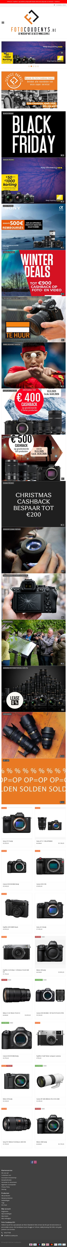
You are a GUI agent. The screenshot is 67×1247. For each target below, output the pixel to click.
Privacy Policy (5, 1187)
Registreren (4, 1211)
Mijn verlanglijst (6, 1218)
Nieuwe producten (6, 1198)
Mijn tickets (4, 1216)
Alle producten (5, 1196)
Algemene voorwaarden (8, 1185)
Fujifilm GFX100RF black (10, 927)
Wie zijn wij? (5, 1173)
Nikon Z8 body (41, 970)
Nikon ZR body (7, 1099)
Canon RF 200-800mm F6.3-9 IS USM (47, 1099)
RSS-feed (4, 1205)
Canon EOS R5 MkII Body (11, 1056)
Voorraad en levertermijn (8, 1178)
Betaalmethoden (6, 1180)
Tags (2, 1203)
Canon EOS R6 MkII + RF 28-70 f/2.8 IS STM (50, 1013)
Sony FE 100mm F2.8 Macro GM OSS (14, 1142)
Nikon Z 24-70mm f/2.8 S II (11, 1013)
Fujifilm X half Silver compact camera (48, 1056)
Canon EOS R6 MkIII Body (11, 884)
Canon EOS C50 (41, 884)
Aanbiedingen (5, 1200)
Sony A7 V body (8, 841)
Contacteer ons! (6, 1175)
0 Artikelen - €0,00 (60, 5)
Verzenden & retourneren (9, 1182)
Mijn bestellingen (6, 1214)
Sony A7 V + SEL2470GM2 (44, 841)
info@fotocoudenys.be (11, 1235)
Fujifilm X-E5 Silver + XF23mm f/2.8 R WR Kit (16, 971)
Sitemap (3, 1189)
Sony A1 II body (41, 927)
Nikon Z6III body (41, 1142)
